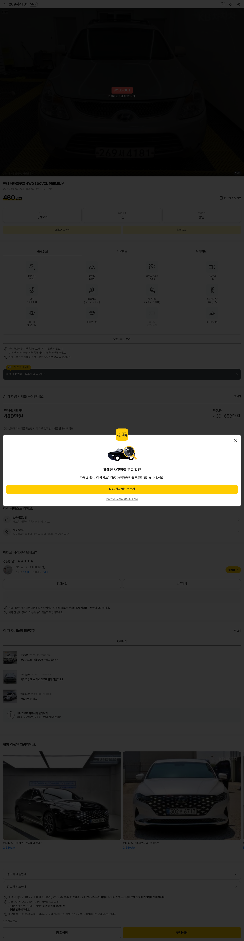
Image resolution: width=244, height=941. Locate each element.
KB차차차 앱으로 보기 (122, 489)
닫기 (235, 440)
